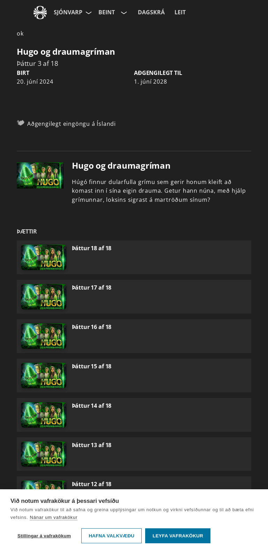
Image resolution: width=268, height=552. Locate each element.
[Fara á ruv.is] (40, 12)
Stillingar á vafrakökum (44, 535)
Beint (106, 12)
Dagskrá (151, 12)
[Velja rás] (123, 12)
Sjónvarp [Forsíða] (68, 12)
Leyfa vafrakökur (177, 535)
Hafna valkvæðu (111, 535)
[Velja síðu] (88, 12)
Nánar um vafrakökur (53, 517)
